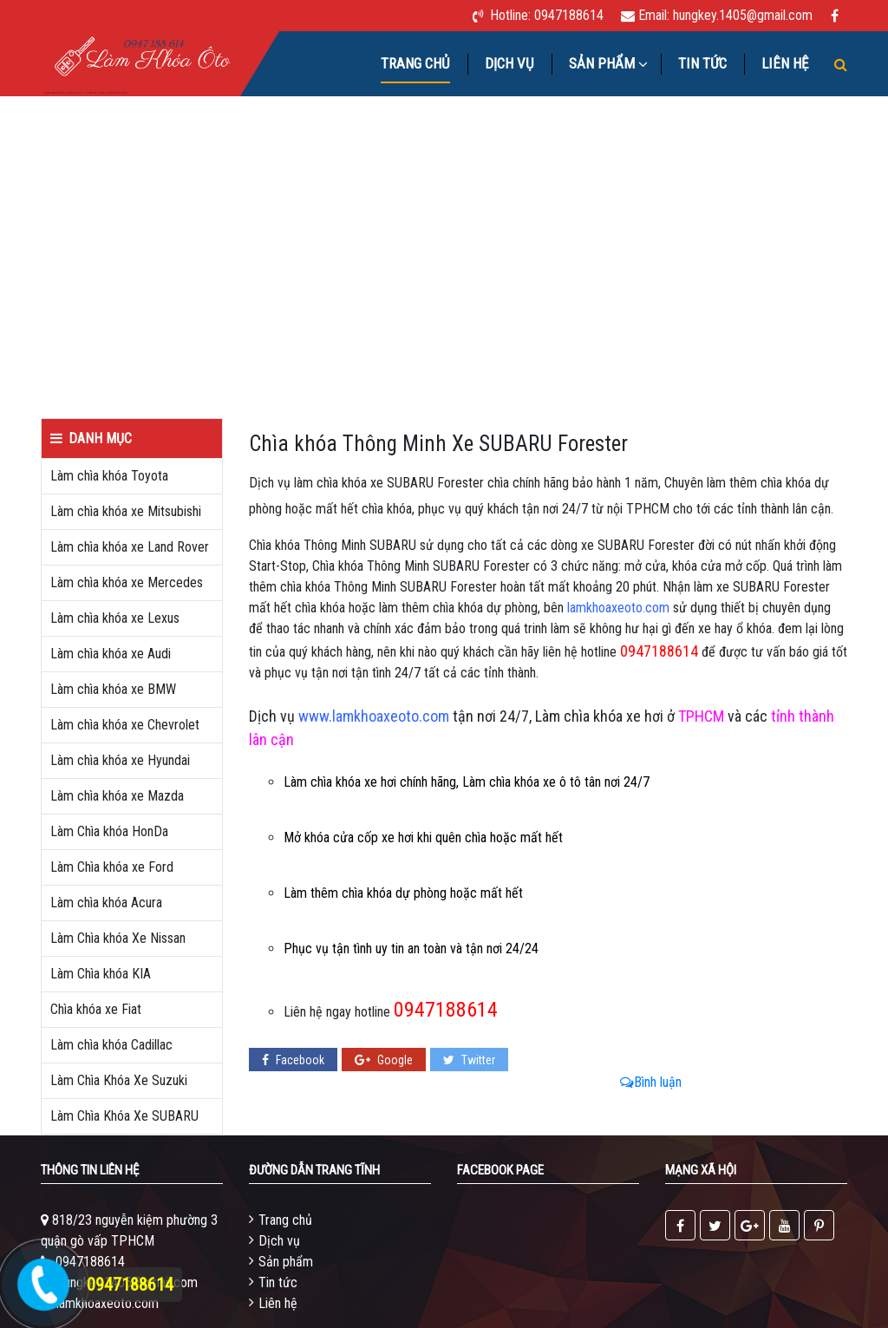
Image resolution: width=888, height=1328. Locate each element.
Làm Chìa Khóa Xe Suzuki (118, 1080)
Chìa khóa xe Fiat (95, 1009)
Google (384, 1060)
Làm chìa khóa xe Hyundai (120, 760)
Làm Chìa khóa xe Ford (111, 867)
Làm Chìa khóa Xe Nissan (118, 938)
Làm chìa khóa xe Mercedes (126, 582)
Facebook (293, 1060)
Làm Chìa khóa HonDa (109, 831)
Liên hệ (784, 63)
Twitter (469, 1060)
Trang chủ (415, 63)
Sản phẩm (285, 1261)
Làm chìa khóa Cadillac (111, 1045)
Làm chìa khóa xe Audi (110, 653)
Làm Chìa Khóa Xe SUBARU (124, 1116)
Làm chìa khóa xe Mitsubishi (125, 511)
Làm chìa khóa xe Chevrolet (124, 724)
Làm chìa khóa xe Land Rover (129, 547)
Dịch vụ (509, 63)
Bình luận (651, 1082)
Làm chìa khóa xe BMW (113, 689)
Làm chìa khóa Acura (106, 902)
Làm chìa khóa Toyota (109, 476)
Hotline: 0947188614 (547, 15)
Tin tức (702, 63)
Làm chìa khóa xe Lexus (115, 618)
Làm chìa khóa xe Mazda (117, 796)
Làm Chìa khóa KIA (100, 973)
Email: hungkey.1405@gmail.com (725, 15)
